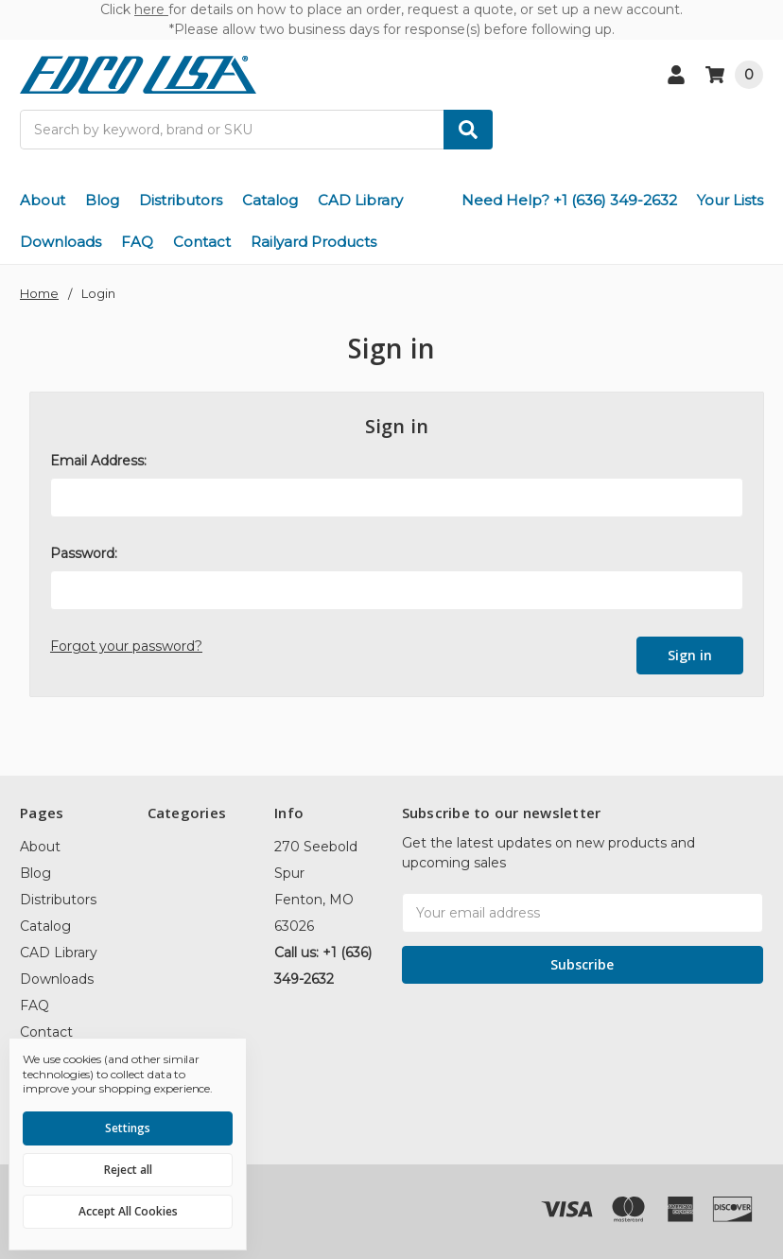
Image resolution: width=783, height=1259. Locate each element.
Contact (202, 242)
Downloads (60, 242)
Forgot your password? (126, 646)
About (42, 200)
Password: (83, 553)
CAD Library (360, 200)
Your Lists (730, 200)
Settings (127, 1128)
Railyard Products (313, 242)
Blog (102, 200)
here (151, 9)
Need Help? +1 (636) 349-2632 (569, 200)
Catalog (270, 200)
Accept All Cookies (128, 1211)
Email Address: (98, 460)
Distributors (180, 200)
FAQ (137, 242)
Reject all (128, 1170)
